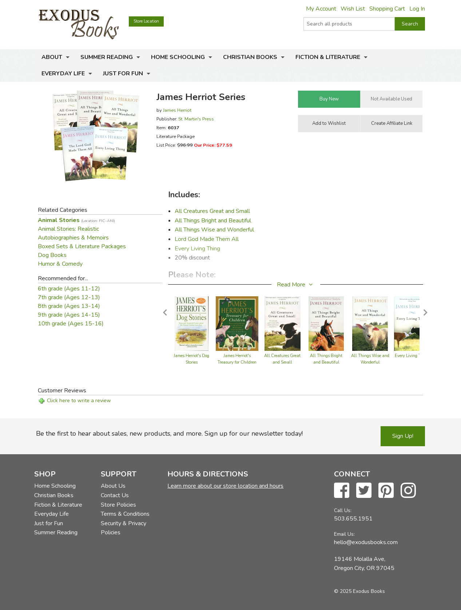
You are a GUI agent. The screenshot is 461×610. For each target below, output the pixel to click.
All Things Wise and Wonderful (214, 230)
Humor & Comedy (60, 264)
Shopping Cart (387, 9)
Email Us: (344, 534)
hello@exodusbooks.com (366, 542)
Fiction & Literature (327, 57)
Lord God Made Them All (207, 239)
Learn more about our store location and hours (225, 486)
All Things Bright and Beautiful (213, 221)
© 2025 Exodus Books (359, 591)
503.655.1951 (353, 519)
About (51, 57)
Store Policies (118, 505)
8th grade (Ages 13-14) (69, 306)
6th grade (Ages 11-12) (69, 289)
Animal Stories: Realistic (68, 229)
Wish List (353, 9)
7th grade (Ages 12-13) (69, 297)
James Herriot (177, 110)
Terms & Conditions (125, 514)
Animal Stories (76, 220)
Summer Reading (106, 57)
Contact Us (115, 495)
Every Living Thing (197, 249)
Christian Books (250, 57)
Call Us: (342, 510)
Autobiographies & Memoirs (73, 238)
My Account (321, 9)
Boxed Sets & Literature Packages (82, 246)
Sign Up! (402, 436)
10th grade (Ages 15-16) (71, 324)
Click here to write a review (79, 400)
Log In (417, 9)
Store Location (146, 21)
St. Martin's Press (196, 119)
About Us (113, 486)
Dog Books (52, 255)
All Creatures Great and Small (212, 211)
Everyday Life (63, 74)
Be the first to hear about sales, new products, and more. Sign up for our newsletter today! (169, 433)
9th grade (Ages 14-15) (69, 315)
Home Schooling (178, 57)
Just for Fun (123, 74)
